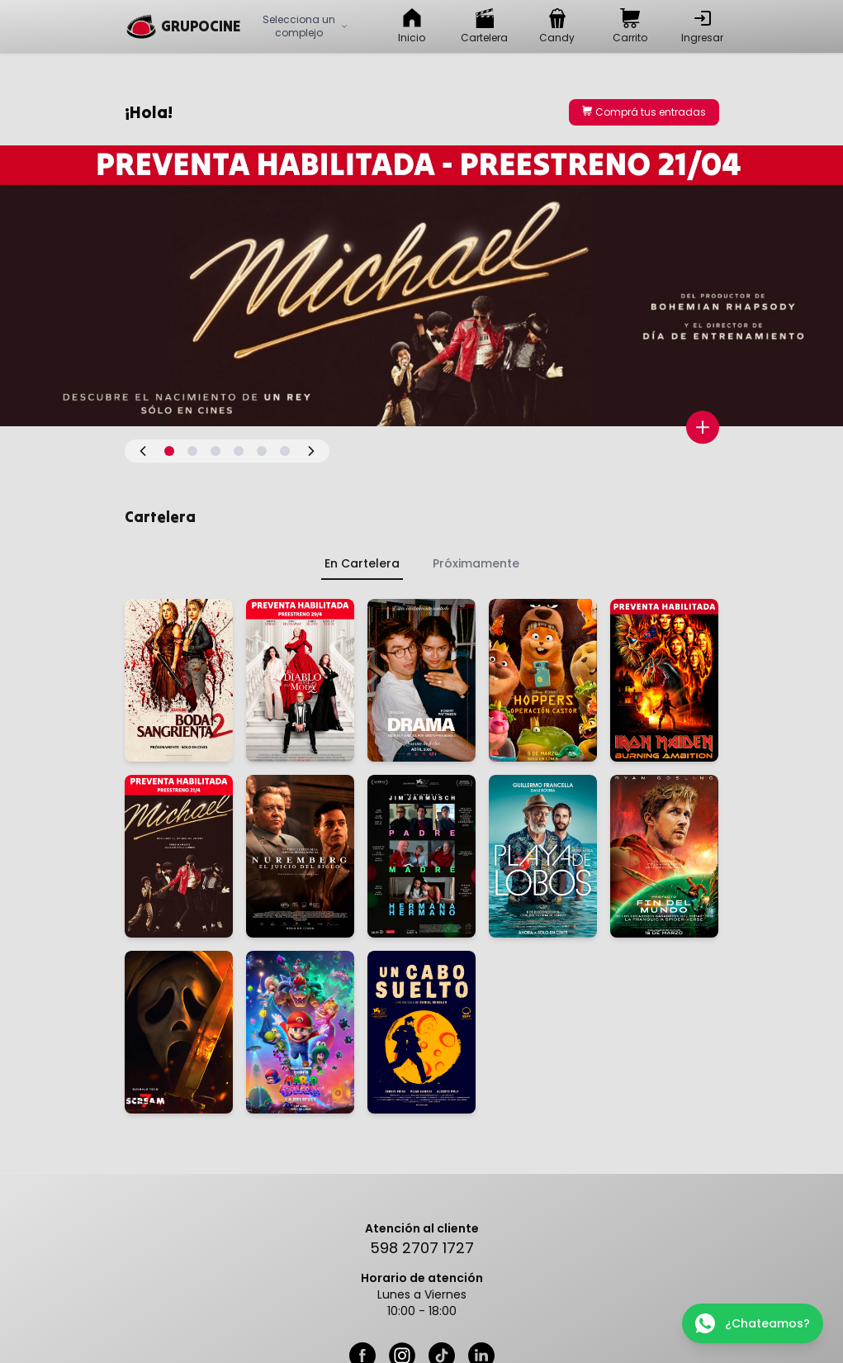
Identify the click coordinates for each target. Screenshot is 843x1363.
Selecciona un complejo (305, 26)
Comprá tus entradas (644, 112)
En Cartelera (362, 563)
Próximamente (476, 563)
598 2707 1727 (422, 1247)
